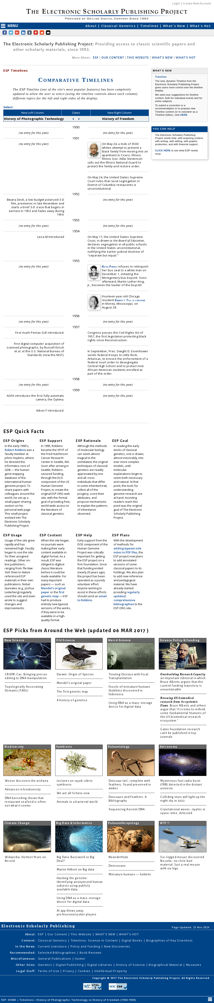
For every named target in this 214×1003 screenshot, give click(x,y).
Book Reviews (91, 953)
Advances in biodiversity (23, 789)
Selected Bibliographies (57, 953)
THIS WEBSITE (138, 57)
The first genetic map (72, 691)
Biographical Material (166, 965)
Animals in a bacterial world (77, 801)
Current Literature (53, 946)
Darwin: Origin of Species (75, 674)
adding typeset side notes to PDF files (127, 550)
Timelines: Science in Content (95, 940)
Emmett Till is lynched (130, 300)
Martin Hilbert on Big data (76, 869)
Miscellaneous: (23, 959)
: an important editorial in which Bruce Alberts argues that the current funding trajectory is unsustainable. (183, 682)
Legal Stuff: (25, 971)
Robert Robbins (16, 450)
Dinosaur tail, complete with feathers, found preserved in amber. (130, 784)
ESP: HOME (9, 999)
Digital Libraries (100, 965)
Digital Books (132, 940)
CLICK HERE (163, 150)
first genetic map (52, 594)
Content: (28, 940)
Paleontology (119, 746)
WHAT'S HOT (186, 57)
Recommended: (22, 953)
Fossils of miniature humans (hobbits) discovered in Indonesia (129, 690)
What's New (175, 26)
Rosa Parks (109, 266)
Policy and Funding (86, 946)
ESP (95, 57)
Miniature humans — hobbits (130, 874)
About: (30, 934)
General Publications (55, 959)
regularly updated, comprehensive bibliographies (127, 598)
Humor (80, 959)
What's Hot (200, 26)
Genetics (45, 965)
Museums (193, 965)
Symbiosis (64, 746)
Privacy (69, 971)
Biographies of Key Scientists (169, 940)
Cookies (85, 971)
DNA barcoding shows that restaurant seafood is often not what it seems (25, 802)
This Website (81, 934)
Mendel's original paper (74, 683)
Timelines (150, 26)
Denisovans (117, 865)
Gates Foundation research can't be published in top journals (180, 733)
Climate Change (17, 823)
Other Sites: (25, 965)
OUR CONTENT (112, 57)
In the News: (25, 946)
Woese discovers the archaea (26, 780)
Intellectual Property (110, 971)
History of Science (131, 965)
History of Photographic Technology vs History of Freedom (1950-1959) (87, 999)
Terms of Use (49, 971)
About (91, 26)
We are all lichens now (73, 793)
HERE (183, 115)
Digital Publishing (70, 965)
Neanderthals (119, 857)
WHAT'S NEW (162, 57)
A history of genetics (72, 700)
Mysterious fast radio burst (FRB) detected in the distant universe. (181, 784)
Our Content (57, 934)
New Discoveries (117, 946)
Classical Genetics (119, 26)
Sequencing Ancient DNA (127, 809)
